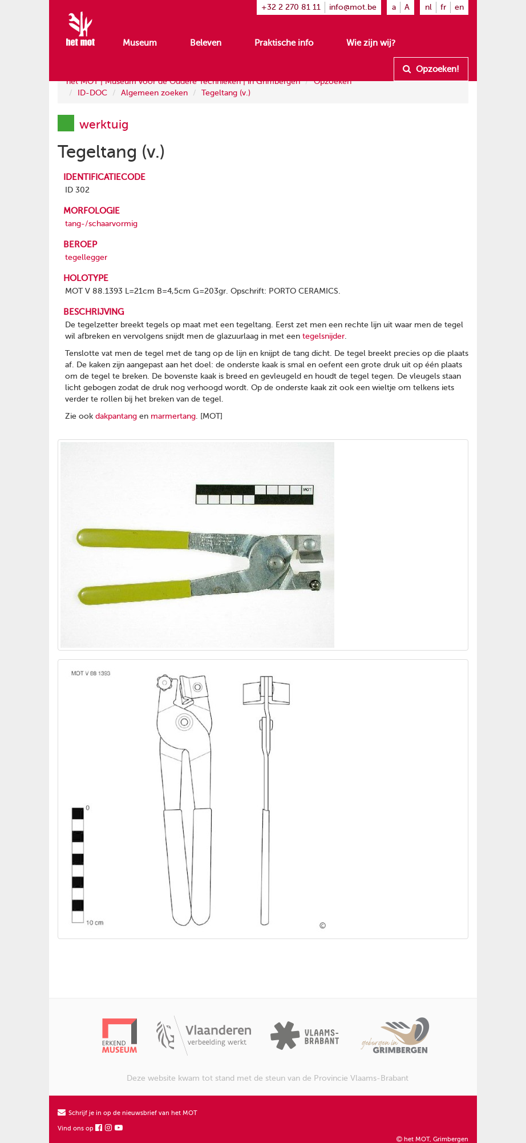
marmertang (173, 416)
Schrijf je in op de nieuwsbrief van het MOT (127, 1113)
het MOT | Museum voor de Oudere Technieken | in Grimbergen (183, 81)
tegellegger (86, 257)
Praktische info (283, 43)
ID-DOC (92, 93)
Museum (140, 43)
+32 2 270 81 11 (291, 7)
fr (443, 7)
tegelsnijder (323, 336)
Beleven (205, 43)
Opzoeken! (431, 69)
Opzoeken (332, 81)
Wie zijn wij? (370, 43)
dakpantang (116, 416)
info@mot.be (353, 7)
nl (428, 7)
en (459, 7)
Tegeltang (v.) (225, 93)
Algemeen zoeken (154, 93)
